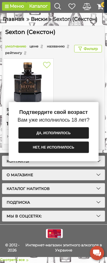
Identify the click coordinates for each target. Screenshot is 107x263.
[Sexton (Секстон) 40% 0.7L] (29, 83)
